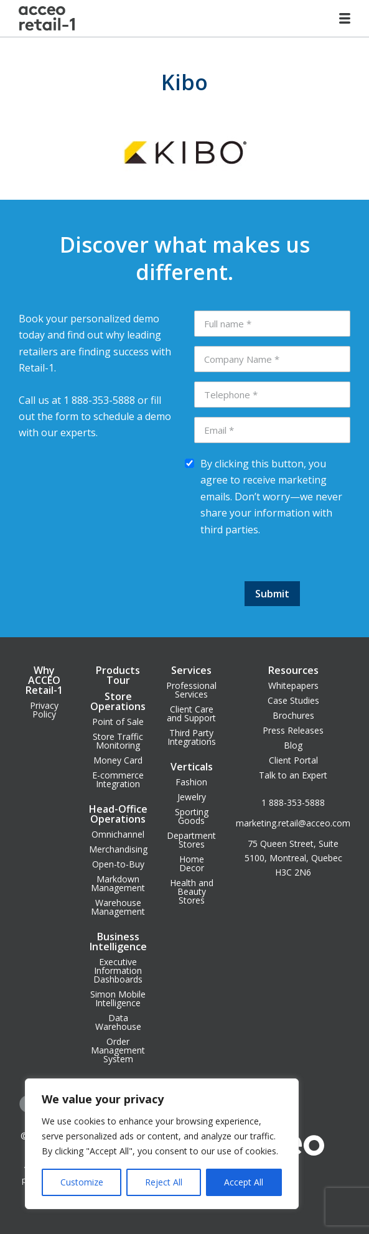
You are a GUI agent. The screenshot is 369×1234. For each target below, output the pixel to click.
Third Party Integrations (191, 737)
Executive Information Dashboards (117, 970)
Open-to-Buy (118, 864)
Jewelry (191, 797)
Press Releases (293, 730)
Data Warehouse (118, 1022)
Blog (293, 745)
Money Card (117, 760)
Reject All (163, 1182)
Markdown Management (118, 883)
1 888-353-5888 (293, 802)
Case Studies (293, 700)
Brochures (293, 715)
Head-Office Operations (118, 814)
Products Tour (118, 675)
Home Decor (191, 863)
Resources (293, 670)
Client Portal (293, 760)
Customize (81, 1182)
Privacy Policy (44, 709)
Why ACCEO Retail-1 (44, 680)
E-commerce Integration (118, 779)
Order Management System (118, 1050)
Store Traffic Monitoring (118, 741)
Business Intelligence (118, 941)
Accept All (243, 1182)
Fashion (191, 782)
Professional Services (191, 690)
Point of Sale (118, 721)
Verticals (191, 767)
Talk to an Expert (293, 775)
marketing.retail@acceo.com (293, 823)
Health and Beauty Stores (191, 891)
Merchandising (118, 849)
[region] (162, 1143)
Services (191, 670)
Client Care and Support (191, 713)
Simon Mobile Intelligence (118, 998)
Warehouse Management (118, 907)
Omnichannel (117, 834)
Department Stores (191, 840)
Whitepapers (293, 685)
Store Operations (118, 701)
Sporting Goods (191, 816)
